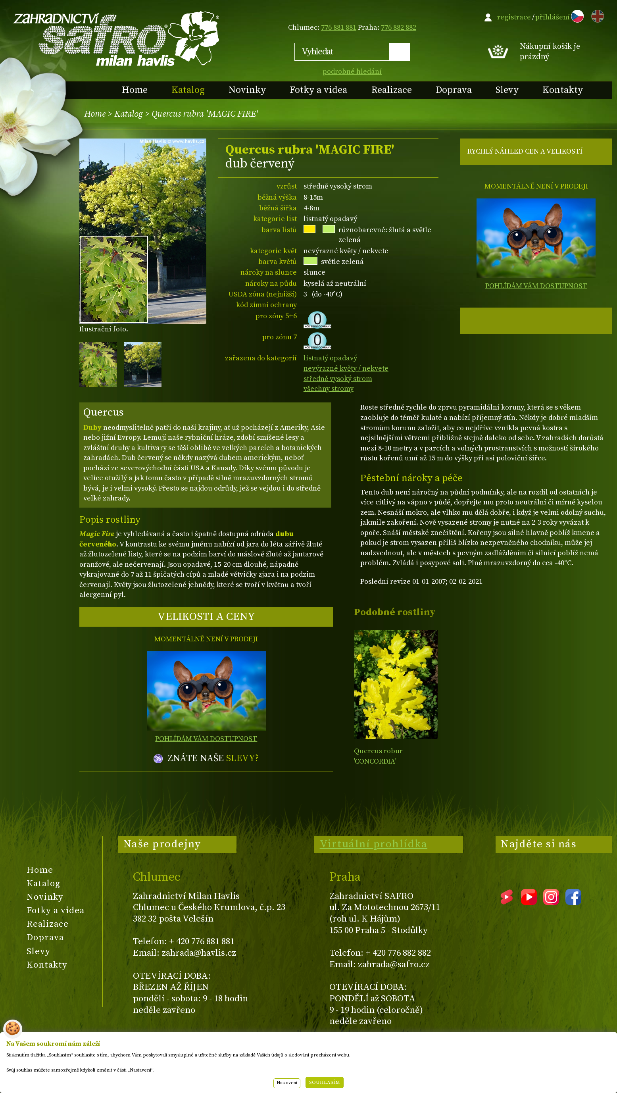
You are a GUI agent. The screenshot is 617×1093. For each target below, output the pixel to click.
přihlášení (552, 17)
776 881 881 (338, 27)
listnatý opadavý (330, 358)
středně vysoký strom (338, 378)
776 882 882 (398, 27)
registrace (514, 17)
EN (596, 14)
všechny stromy (329, 388)
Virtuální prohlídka (374, 844)
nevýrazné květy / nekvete (346, 368)
